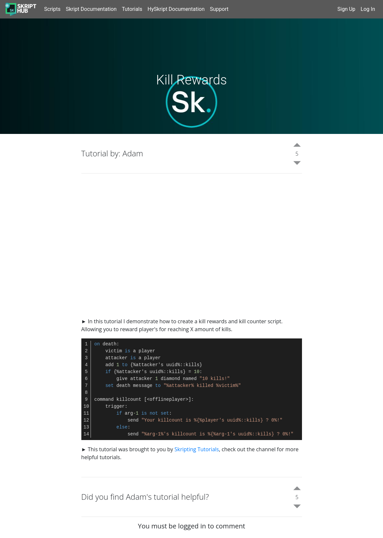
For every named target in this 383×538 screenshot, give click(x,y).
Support (219, 9)
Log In (368, 9)
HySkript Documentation (176, 9)
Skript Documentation (91, 9)
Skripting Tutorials (197, 449)
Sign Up (347, 9)
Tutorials (132, 9)
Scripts (52, 9)
